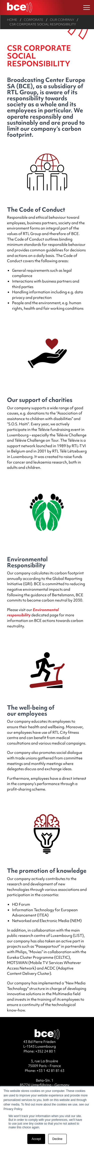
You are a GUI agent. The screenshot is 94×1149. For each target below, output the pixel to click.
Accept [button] (36, 1139)
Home (12, 20)
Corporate (33, 20)
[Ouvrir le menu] (86, 7)
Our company (62, 20)
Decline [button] (57, 1139)
